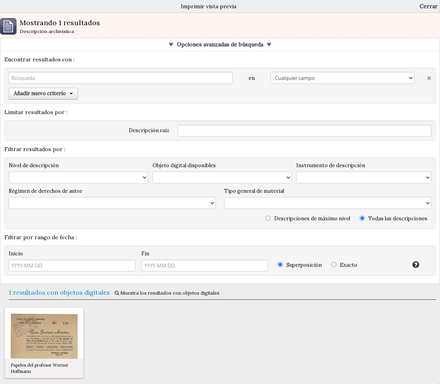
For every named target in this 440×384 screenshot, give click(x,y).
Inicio (16, 253)
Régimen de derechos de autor (45, 191)
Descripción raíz (149, 130)
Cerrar (429, 6)
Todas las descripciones (393, 218)
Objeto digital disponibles (184, 165)
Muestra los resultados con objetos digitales (167, 293)
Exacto (344, 265)
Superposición (300, 265)
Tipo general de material (254, 191)
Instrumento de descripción (330, 165)
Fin (145, 253)
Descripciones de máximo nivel (307, 218)
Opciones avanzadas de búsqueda (220, 44)
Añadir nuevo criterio (43, 93)
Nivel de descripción (34, 165)
